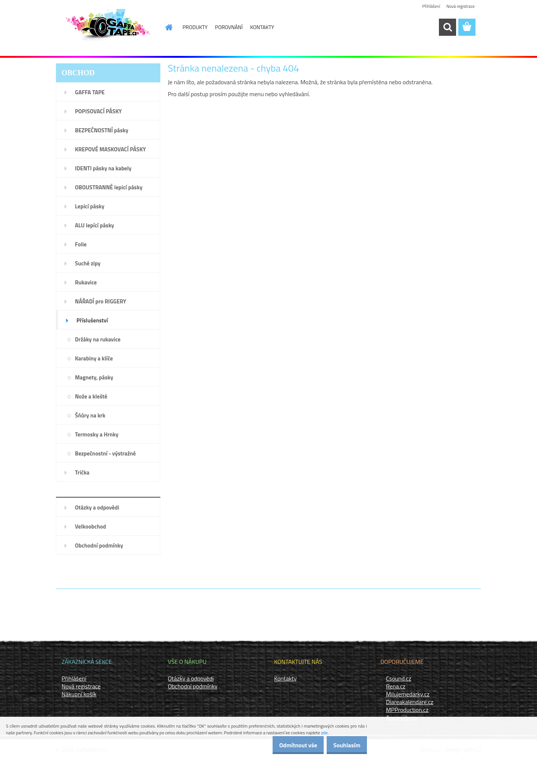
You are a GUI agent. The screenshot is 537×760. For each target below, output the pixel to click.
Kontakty (285, 678)
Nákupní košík (79, 694)
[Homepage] (165, 27)
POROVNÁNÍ (229, 27)
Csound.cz (398, 678)
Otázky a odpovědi (191, 678)
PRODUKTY (195, 27)
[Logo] (107, 27)
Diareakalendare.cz (409, 701)
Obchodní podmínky (192, 686)
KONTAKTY (262, 27)
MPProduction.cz (407, 709)
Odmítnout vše (290, 745)
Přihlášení (430, 6)
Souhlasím (344, 745)
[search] (447, 27)
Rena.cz (395, 686)
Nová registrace (460, 6)
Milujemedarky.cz (408, 694)
